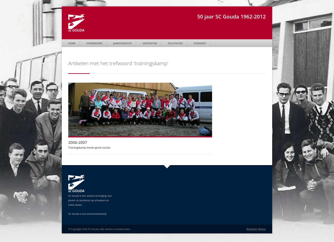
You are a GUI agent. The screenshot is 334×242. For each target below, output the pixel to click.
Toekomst (199, 43)
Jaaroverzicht (122, 43)
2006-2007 (77, 142)
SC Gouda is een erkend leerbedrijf (87, 213)
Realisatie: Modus (256, 229)
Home (72, 43)
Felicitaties (175, 43)
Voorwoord (94, 43)
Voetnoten (150, 43)
